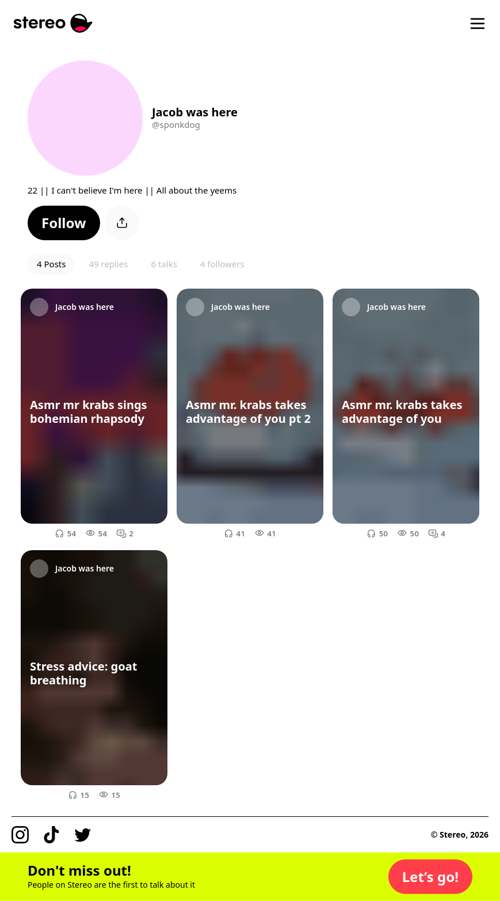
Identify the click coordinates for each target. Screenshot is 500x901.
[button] (64, 223)
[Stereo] (53, 23)
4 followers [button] (222, 264)
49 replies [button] (108, 264)
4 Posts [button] (51, 264)
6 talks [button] (164, 264)
